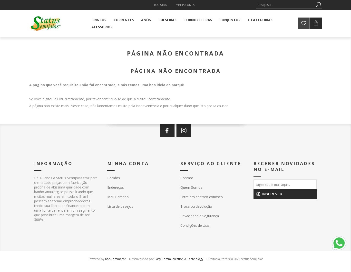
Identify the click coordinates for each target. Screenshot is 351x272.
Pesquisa (318, 4)
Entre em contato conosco (201, 197)
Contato (186, 178)
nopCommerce (115, 259)
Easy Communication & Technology (179, 259)
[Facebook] (167, 130)
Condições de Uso (194, 225)
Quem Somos (191, 187)
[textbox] (285, 4)
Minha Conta (185, 5)
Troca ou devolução (196, 206)
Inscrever (272, 194)
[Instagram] (183, 130)
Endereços (115, 187)
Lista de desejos (120, 206)
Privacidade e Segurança (199, 216)
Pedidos (113, 178)
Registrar (161, 5)
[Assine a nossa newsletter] (285, 184)
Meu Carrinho (118, 197)
